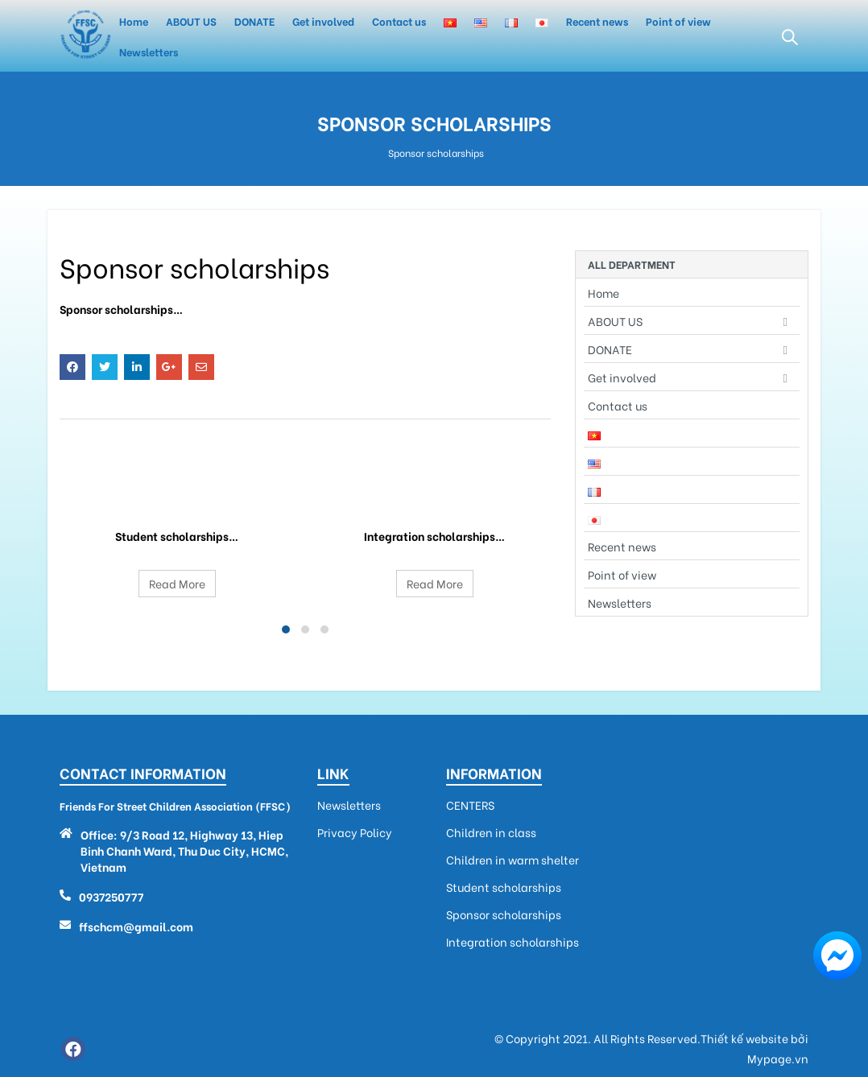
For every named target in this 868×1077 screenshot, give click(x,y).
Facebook (72, 367)
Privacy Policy (354, 832)
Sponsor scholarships (503, 914)
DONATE (254, 20)
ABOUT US (191, 20)
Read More (177, 583)
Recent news (597, 20)
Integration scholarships (434, 496)
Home (133, 20)
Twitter (105, 367)
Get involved (323, 20)
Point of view (678, 20)
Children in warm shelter (512, 860)
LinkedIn (137, 367)
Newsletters (148, 51)
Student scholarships (177, 496)
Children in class (491, 832)
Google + (169, 367)
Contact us (399, 20)
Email (201, 367)
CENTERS (470, 805)
